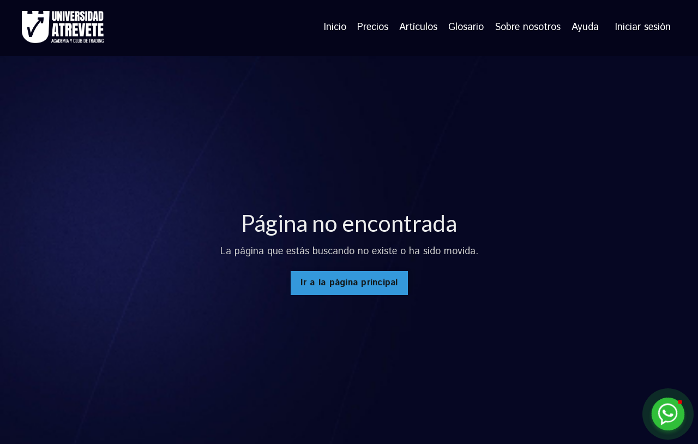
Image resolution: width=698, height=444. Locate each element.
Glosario (466, 28)
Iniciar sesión (643, 27)
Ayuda (585, 28)
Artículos (418, 28)
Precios (372, 28)
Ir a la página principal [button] (349, 283)
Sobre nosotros (528, 28)
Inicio (335, 28)
